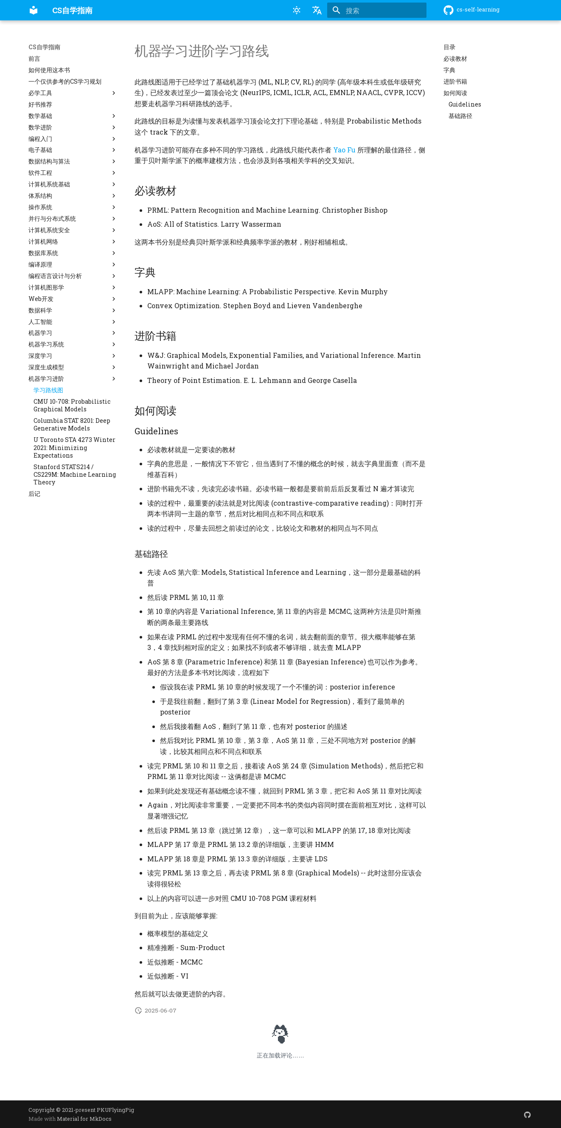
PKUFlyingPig (115, 1109)
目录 (449, 47)
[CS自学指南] (33, 10)
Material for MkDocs (84, 1118)
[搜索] (376, 10)
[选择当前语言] (317, 10)
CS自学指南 (44, 47)
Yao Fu (344, 149)
